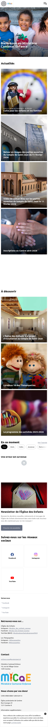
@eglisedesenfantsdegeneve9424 (25, 633)
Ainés (12, 447)
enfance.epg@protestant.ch (11, 659)
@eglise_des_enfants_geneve (20, 628)
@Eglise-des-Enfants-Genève (19, 631)
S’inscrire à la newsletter (11, 528)
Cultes (21, 447)
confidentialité (16, 723)
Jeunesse (31, 447)
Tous (4, 447)
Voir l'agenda (42, 442)
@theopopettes (14, 640)
